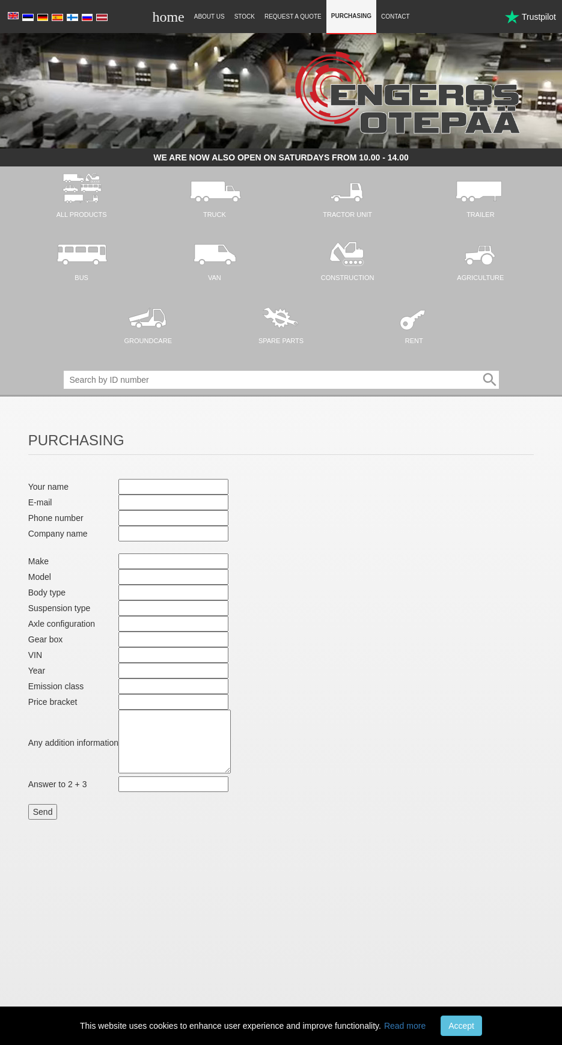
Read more (405, 1026)
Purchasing (351, 16)
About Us (209, 16)
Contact (395, 16)
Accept (461, 1026)
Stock (244, 16)
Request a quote (293, 16)
